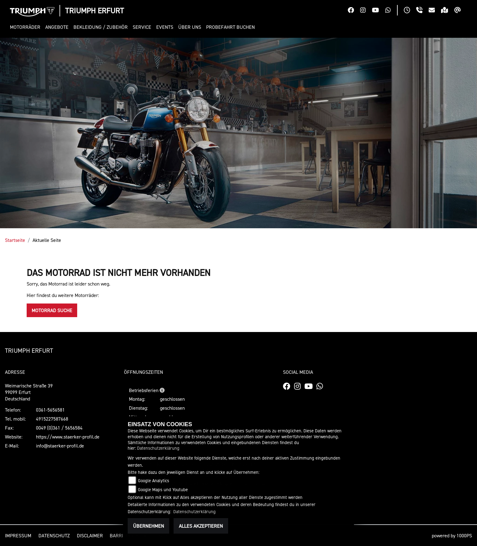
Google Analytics (153, 480)
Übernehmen (148, 526)
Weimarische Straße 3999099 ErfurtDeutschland (29, 392)
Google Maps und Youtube (163, 489)
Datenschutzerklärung (158, 448)
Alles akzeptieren (201, 526)
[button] (26, 27)
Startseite (15, 240)
